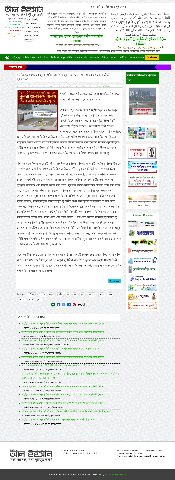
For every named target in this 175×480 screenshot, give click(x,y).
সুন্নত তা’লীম (66, 57)
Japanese (36, 27)
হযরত (42, 294)
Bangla (34, 19)
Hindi (36, 36)
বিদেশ (46, 57)
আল (68, 294)
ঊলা (75, 294)
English (27, 27)
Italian (36, 32)
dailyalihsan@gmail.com (155, 456)
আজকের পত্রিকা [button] (135, 57)
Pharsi (33, 23)
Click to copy (114, 281)
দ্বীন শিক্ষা (55, 57)
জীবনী (31, 299)
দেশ (39, 57)
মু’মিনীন (59, 294)
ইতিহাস (105, 57)
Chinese (28, 32)
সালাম (102, 294)
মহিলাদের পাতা (81, 57)
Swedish (28, 36)
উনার (110, 294)
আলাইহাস (92, 294)
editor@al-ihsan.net (133, 456)
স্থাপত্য (113, 57)
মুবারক (39, 299)
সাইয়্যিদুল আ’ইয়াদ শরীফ (23, 57)
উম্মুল (51, 294)
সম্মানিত (21, 299)
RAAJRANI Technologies (115, 474)
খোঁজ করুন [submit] (152, 57)
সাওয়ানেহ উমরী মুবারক (104, 86)
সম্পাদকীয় (95, 57)
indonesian (29, 40)
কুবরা (82, 294)
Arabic (27, 19)
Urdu (27, 23)
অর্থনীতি (122, 57)
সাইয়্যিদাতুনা (31, 294)
